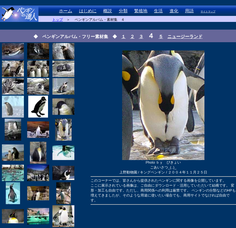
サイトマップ (208, 11)
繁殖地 (140, 10)
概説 (107, 10)
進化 (174, 10)
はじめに (88, 10)
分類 (123, 10)
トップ (57, 20)
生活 (158, 10)
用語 (189, 10)
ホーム (65, 10)
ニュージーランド (185, 36)
